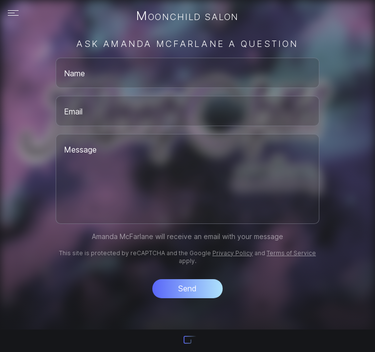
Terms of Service (291, 253)
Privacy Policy (232, 253)
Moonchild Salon (187, 16)
